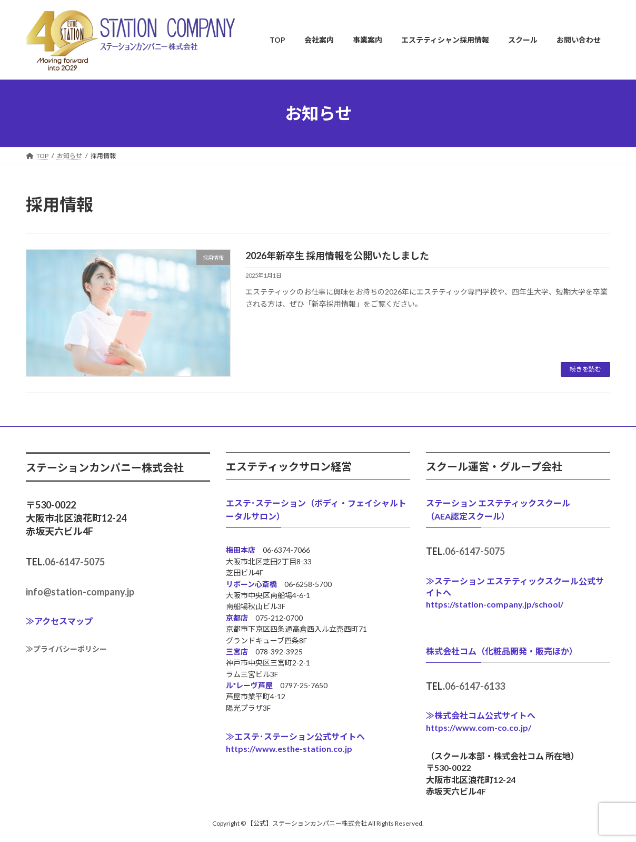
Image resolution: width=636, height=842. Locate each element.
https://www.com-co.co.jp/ (478, 727)
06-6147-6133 (475, 686)
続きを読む (585, 369)
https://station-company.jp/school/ (494, 604)
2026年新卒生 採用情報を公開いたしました (337, 255)
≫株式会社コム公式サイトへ (480, 715)
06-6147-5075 (75, 561)
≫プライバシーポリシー (66, 648)
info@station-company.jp (80, 592)
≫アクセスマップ (59, 621)
